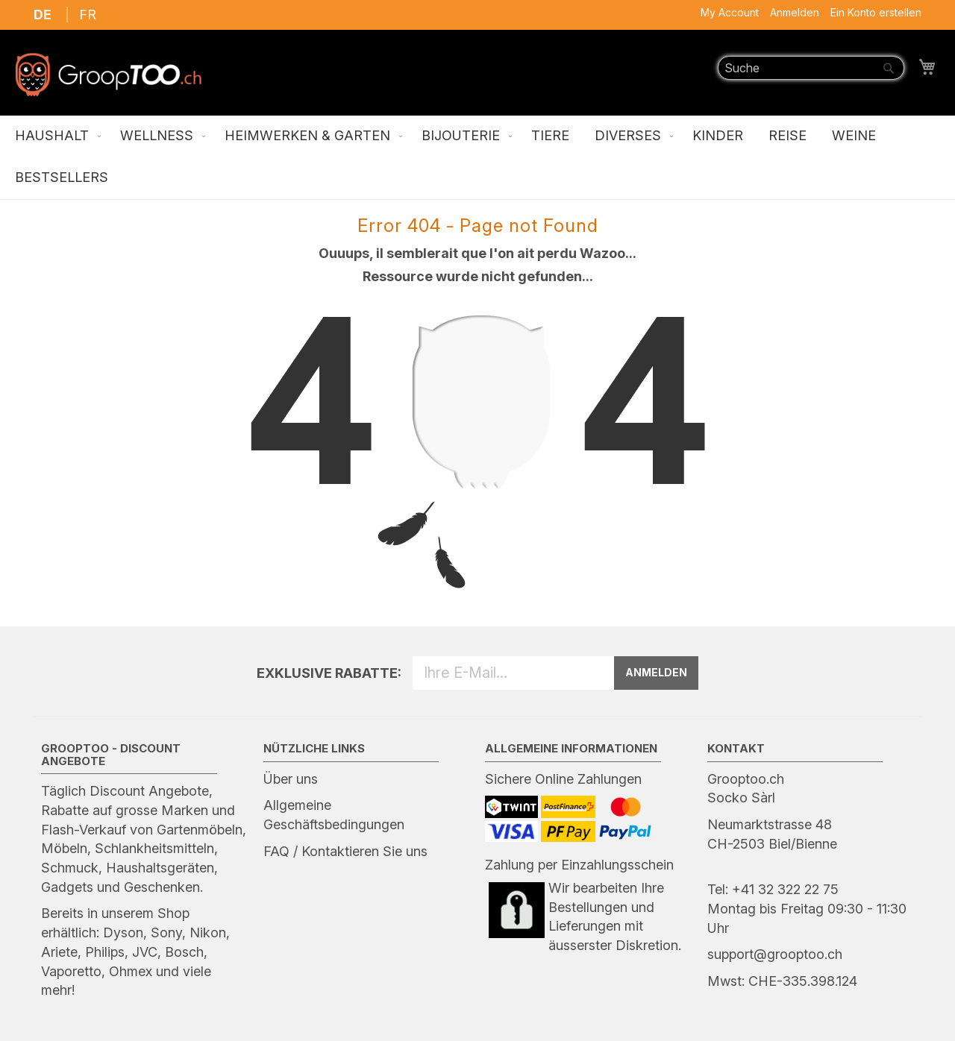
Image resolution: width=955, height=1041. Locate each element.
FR (87, 14)
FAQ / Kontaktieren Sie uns (345, 851)
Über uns (290, 779)
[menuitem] (55, 136)
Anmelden (794, 12)
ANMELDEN (656, 672)
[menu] (477, 157)
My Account (730, 12)
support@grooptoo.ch (774, 954)
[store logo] (108, 74)
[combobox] (811, 68)
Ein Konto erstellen (875, 12)
